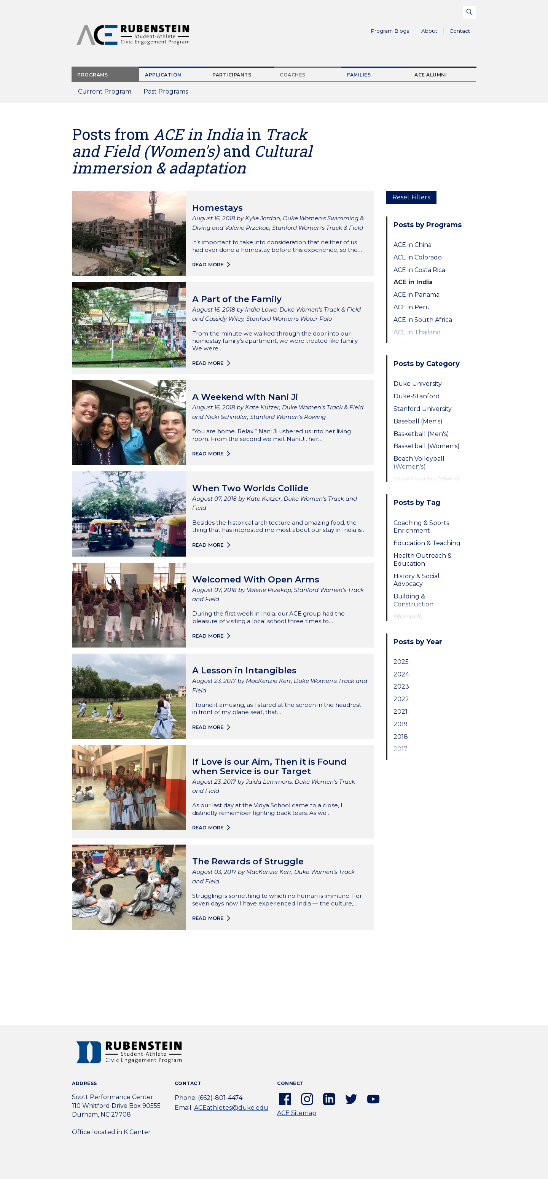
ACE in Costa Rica (419, 270)
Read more (207, 264)
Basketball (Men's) (421, 434)
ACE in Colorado (417, 257)
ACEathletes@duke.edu (231, 1107)
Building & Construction (413, 600)
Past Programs (168, 94)
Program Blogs (390, 31)
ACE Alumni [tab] (430, 75)
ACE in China (412, 244)
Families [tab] (359, 75)
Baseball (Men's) (418, 421)
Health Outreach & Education (422, 559)
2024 (401, 674)
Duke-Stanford (416, 396)
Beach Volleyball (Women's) (418, 462)
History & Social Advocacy (416, 580)
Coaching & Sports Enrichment (421, 527)
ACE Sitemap (296, 1113)
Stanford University (422, 408)
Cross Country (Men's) (426, 479)
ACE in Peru (411, 307)
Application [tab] (163, 75)
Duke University (417, 383)
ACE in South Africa (422, 319)
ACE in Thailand (417, 332)
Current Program (104, 91)
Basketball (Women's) (426, 446)
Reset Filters (411, 197)
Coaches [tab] (293, 75)
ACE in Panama (416, 294)
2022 (401, 699)
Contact (459, 31)
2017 (400, 749)
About (432, 32)
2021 (400, 711)
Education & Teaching (426, 543)
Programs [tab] (92, 75)
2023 (401, 686)
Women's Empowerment (416, 620)
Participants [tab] (231, 75)
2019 (400, 724)
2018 (400, 736)
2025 (401, 661)
